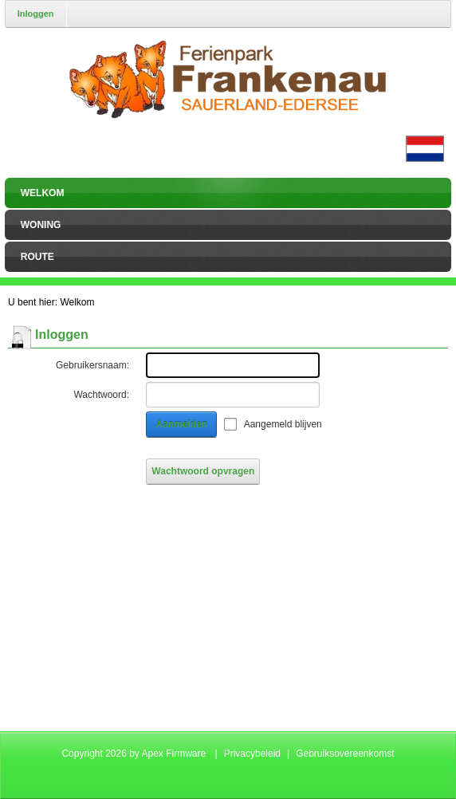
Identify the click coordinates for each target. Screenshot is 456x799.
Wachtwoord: (101, 394)
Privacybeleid (252, 753)
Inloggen (36, 13)
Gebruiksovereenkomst (345, 753)
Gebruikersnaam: (92, 365)
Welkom (77, 302)
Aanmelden (182, 424)
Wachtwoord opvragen (202, 471)
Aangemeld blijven (283, 424)
